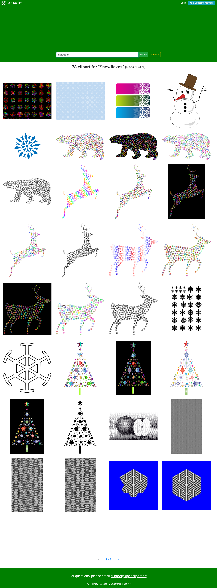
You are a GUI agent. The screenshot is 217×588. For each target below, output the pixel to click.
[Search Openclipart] (97, 54)
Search (143, 54)
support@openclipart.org (129, 576)
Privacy (94, 584)
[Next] (119, 559)
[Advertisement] (108, 29)
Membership (114, 584)
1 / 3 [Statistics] (108, 559)
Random (155, 54)
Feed (124, 584)
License (103, 584)
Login (183, 3)
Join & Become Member (201, 3)
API (129, 584)
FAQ (88, 584)
